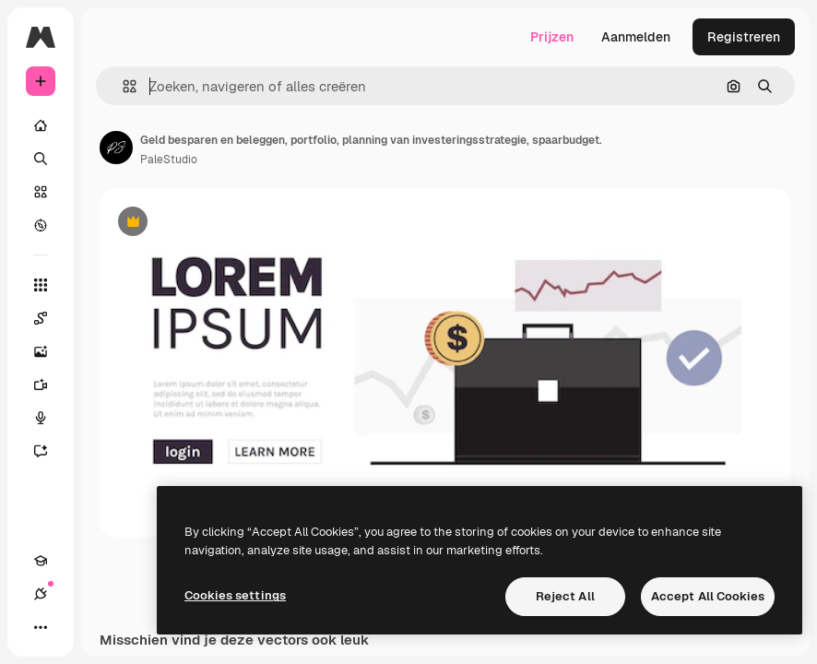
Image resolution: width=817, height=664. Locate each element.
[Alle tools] (40, 285)
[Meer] (40, 627)
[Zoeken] (40, 158)
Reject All (565, 596)
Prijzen (552, 37)
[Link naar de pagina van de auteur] (116, 147)
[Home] (40, 125)
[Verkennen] (40, 225)
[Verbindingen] (40, 594)
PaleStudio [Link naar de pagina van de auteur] (168, 159)
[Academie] (40, 560)
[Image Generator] (50, 351)
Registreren (743, 37)
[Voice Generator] (50, 418)
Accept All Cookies (707, 596)
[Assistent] (50, 451)
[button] (122, 86)
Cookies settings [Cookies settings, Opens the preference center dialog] (235, 595)
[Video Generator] (50, 384)
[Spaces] (50, 318)
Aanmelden (635, 37)
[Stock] (40, 192)
